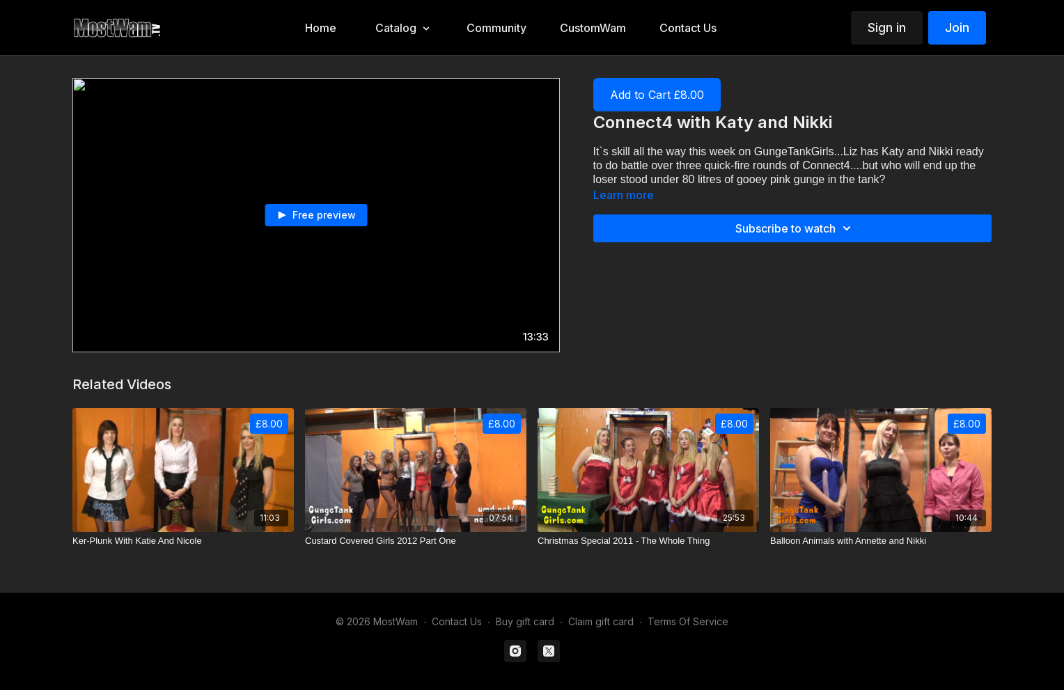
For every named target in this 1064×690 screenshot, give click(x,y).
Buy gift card (525, 621)
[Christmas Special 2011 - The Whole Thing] (648, 541)
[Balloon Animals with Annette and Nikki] (881, 541)
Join (957, 27)
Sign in (887, 27)
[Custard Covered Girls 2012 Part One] (415, 541)
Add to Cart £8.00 (657, 95)
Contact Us (457, 621)
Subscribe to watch (795, 228)
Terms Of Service (688, 621)
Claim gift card (601, 621)
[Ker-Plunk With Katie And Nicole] (183, 541)
